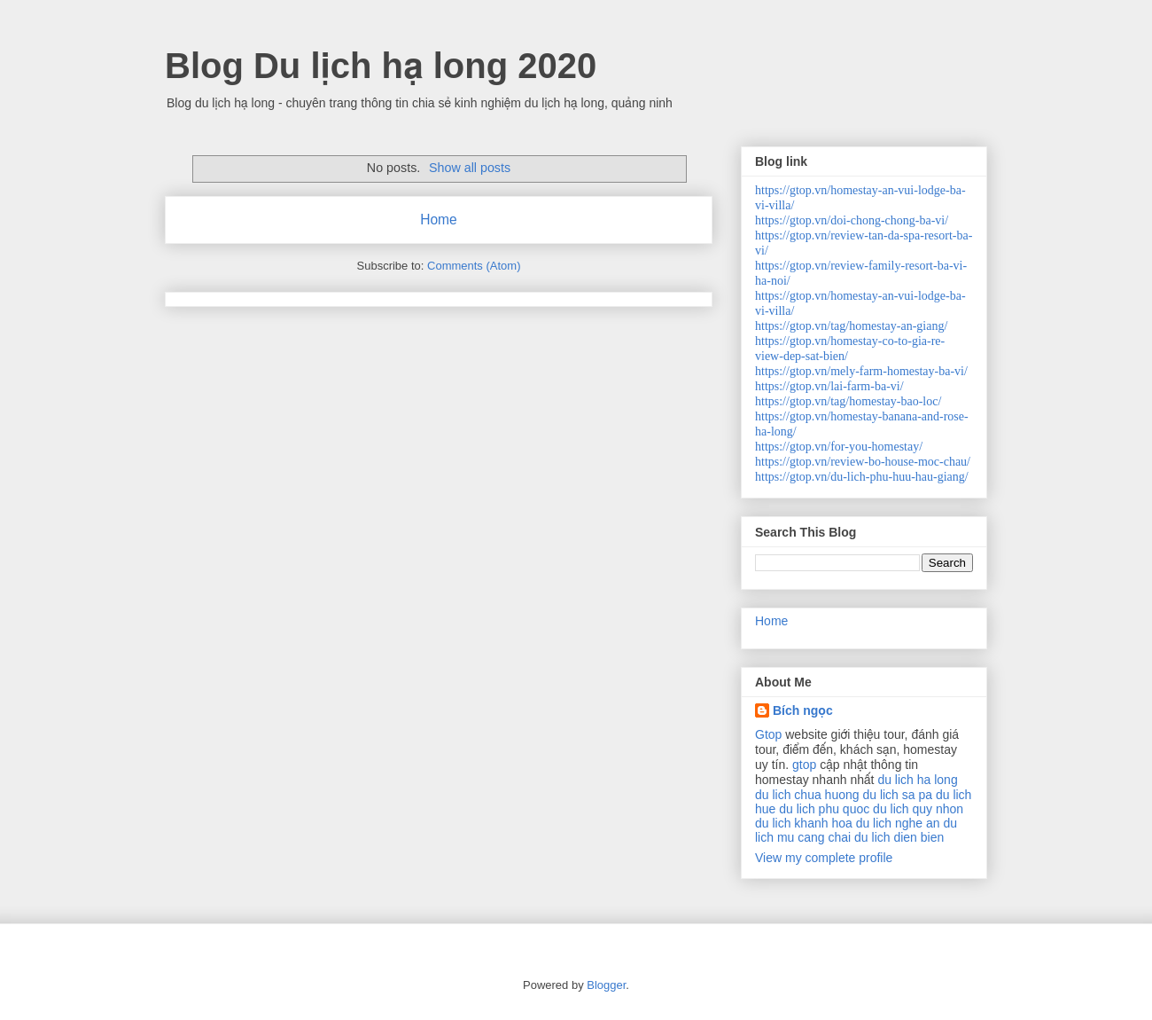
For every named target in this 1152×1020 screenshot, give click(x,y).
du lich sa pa (897, 795)
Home (438, 219)
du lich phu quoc (824, 809)
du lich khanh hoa (803, 823)
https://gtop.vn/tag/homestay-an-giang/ (851, 326)
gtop (804, 764)
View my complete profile (823, 858)
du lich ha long (917, 780)
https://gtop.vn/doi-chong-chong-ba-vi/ (851, 220)
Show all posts (469, 168)
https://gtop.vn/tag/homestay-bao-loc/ (848, 401)
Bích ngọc (803, 710)
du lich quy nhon (918, 809)
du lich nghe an (898, 823)
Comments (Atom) (473, 265)
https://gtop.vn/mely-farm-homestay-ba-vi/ (861, 371)
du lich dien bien (899, 837)
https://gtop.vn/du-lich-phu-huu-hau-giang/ (862, 476)
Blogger (606, 985)
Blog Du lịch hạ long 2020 (380, 65)
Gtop (768, 734)
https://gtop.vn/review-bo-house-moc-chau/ (862, 461)
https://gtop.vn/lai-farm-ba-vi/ (829, 386)
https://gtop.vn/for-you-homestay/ (838, 446)
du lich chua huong (807, 795)
